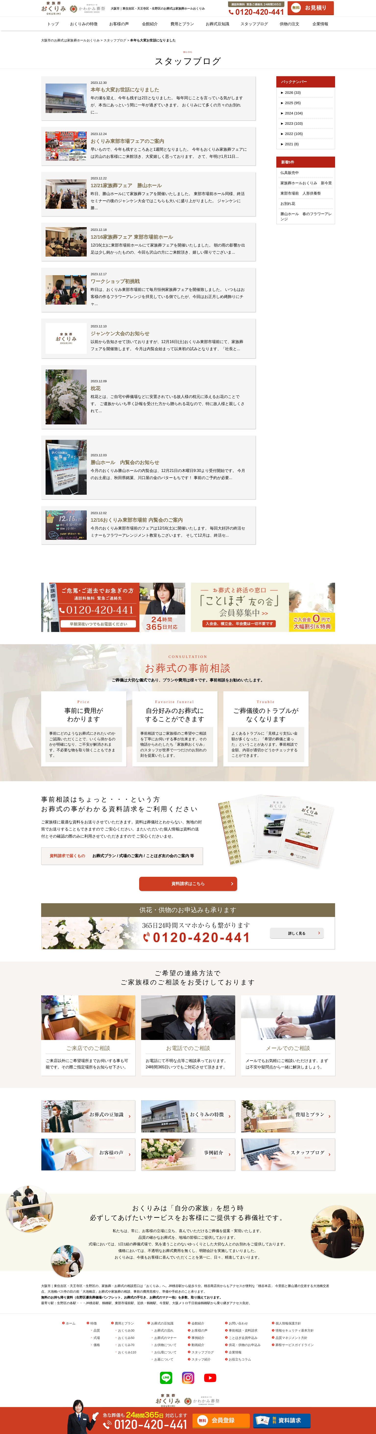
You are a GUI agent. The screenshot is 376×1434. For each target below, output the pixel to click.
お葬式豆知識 (217, 24)
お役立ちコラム (240, 1359)
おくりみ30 (126, 1330)
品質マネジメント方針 (291, 1338)
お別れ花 (287, 203)
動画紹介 (198, 1345)
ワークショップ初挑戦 (115, 281)
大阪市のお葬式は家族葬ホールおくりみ (70, 40)
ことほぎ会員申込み (243, 1338)
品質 (97, 1330)
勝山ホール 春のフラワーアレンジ (306, 216)
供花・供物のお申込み (245, 1345)
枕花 (95, 388)
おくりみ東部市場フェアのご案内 (127, 141)
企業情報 (320, 24)
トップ (53, 24)
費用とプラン (182, 24)
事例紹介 (198, 1338)
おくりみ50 (126, 1338)
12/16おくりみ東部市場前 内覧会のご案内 (137, 520)
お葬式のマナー (165, 1338)
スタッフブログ (254, 24)
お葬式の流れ (163, 1330)
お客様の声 (119, 24)
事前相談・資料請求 (243, 1330)
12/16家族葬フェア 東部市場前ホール (132, 237)
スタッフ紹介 (201, 1359)
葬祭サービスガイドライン (295, 1345)
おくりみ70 (126, 1345)
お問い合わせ (238, 1323)
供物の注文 (289, 24)
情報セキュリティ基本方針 (295, 1330)
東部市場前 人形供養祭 (300, 193)
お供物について (165, 1345)
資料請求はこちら (188, 883)
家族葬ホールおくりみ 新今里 (306, 183)
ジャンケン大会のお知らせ (120, 333)
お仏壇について (165, 1352)
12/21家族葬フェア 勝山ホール (126, 185)
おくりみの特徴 (83, 24)
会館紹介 (150, 24)
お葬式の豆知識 (162, 1323)
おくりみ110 (127, 1352)
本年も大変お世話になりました (125, 89)
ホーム (70, 1323)
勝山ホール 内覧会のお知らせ (125, 462)
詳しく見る (296, 933)
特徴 (93, 1323)
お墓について (163, 1359)
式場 (97, 1338)
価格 (97, 1345)
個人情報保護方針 (288, 1323)
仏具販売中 (289, 173)
